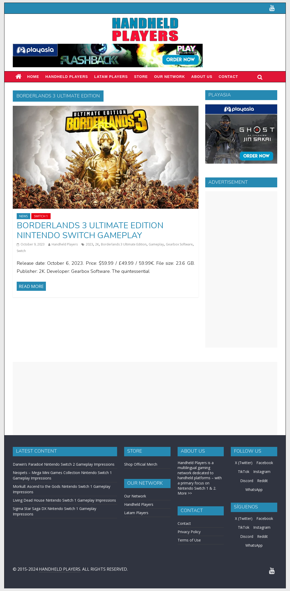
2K (97, 244)
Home (33, 77)
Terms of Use (189, 540)
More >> (185, 493)
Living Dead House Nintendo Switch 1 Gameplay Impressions (64, 500)
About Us (201, 77)
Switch (21, 251)
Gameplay (156, 244)
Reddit (262, 480)
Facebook (264, 462)
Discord (246, 480)
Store (141, 77)
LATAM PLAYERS (111, 77)
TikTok (243, 471)
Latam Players (136, 512)
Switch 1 (41, 216)
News (23, 216)
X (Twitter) (243, 462)
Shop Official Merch (140, 464)
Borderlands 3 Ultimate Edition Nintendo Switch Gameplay (90, 230)
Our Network (169, 77)
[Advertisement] (241, 269)
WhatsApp (254, 489)
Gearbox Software (179, 244)
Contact (228, 77)
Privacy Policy (189, 531)
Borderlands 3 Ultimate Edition (124, 244)
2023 (89, 244)
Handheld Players (66, 77)
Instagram (261, 471)
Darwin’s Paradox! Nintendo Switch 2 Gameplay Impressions (63, 464)
